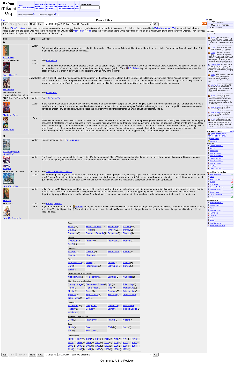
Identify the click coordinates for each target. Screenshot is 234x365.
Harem (71, 287)
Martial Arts (128, 287)
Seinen (126, 251)
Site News (39, 8)
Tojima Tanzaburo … (216, 179)
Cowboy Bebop (215, 205)
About (37, 6)
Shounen (90, 255)
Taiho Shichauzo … (216, 153)
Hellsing (212, 220)
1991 (88, 349)
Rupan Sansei (214, 192)
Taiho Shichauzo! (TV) (165, 28)
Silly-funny (113, 266)
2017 (125, 339)
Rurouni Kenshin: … (216, 203)
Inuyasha (213, 215)
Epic (110, 284)
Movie (71, 327)
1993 (70, 349)
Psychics (112, 291)
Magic (111, 287)
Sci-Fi (71, 244)
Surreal (126, 266)
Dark (70, 266)
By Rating (50, 4)
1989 (106, 349)
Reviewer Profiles (65, 6)
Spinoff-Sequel (130, 309)
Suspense (113, 233)
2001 (70, 346)
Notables (62, 4)
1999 (88, 346)
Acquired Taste (75, 262)
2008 (79, 342)
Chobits (212, 182)
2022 (79, 339)
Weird (71, 269)
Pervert (111, 319)
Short (125, 327)
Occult (89, 291)
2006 (97, 342)
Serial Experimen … (216, 223)
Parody (126, 230)
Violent (126, 319)
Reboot (71, 309)
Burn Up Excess (10, 184)
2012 (70, 342)
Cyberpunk (73, 240)
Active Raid (8, 88)
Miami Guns (214, 151)
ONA (88, 327)
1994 (134, 346)
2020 (97, 339)
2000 (79, 346)
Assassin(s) (73, 305)
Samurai (112, 277)
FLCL (211, 197)
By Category (51, 6)
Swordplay (113, 294)
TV (69, 330)
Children (90, 251)
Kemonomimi (92, 277)
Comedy (127, 226)
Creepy (126, 262)
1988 (116, 349)
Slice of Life (128, 291)
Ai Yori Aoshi (214, 184)
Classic (111, 262)
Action (71, 226)
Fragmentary (92, 266)
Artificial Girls (74, 277)
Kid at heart (113, 251)
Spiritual (72, 294)
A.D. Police (8, 56)
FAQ (77, 8)
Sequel (89, 309)
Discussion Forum (66, 8)
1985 (125, 349)
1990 (97, 349)
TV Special (91, 330)
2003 (125, 342)
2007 (88, 342)
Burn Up (79, 206)
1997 (106, 346)
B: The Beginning (70, 140)
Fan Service (92, 319)
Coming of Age (75, 284)
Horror (89, 230)
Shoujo (71, 255)
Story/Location (18, 28)
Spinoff (111, 309)
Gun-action (113, 305)
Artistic (89, 262)
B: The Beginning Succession (11, 151)
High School (92, 287)
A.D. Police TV (10, 73)
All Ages (72, 251)
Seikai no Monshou (216, 194)
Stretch (213, 37)
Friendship (128, 284)
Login (20, 5)
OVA (110, 327)
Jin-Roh (212, 148)
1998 (97, 346)
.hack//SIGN (214, 213)
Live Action (128, 305)
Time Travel (73, 298)
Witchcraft (73, 312)
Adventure (113, 226)
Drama (71, 230)
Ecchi (70, 319)
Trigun (212, 208)
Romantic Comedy (95, 233)
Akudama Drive (10, 113)
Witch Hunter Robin (82, 30)
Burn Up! (7, 199)
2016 (134, 339)
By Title (49, 8)
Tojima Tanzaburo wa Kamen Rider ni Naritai (217, 135)
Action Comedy (93, 226)
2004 (116, 342)
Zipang (212, 177)
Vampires (127, 277)
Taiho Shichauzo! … (216, 156)
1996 (116, 346)
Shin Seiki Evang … (216, 189)
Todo (77, 4)
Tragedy (127, 233)
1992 (79, 349)
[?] (33, 14)
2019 (106, 339)
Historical (112, 240)
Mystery (111, 230)
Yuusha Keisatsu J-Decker (59, 171)
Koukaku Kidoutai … (216, 146)
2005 (106, 342)
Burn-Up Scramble (12, 216)
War (88, 298)
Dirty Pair (213, 166)
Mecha (71, 291)
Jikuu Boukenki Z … (216, 174)
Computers (91, 305)
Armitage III (8, 128)
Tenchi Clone (129, 294)
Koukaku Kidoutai (215, 158)
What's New (40, 4)
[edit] (3, 20)
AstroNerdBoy (215, 64)
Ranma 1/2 (214, 141)
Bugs (77, 6)
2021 (88, 339)
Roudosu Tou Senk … (217, 187)
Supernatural (92, 294)
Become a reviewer (26, 7)
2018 (116, 339)
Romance (72, 233)
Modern (126, 240)
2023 (70, 339)
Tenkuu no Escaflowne (217, 225)
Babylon (7, 167)
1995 (125, 346)
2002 (134, 342)
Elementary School (95, 284)
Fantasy (90, 240)
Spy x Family (215, 139)
